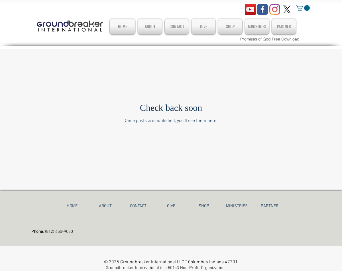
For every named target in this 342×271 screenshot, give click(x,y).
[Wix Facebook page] (262, 9)
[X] (287, 9)
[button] (303, 8)
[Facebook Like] (43, 7)
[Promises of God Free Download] (270, 39)
